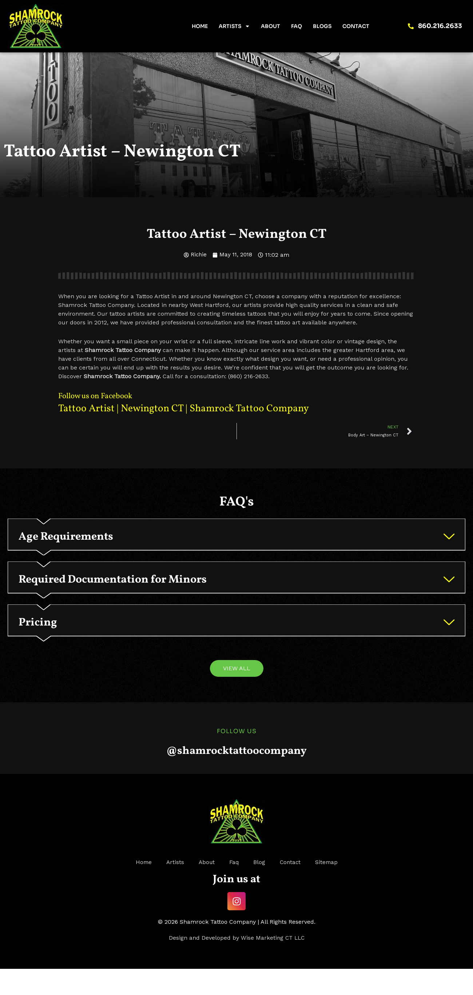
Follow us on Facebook (100, 396)
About (270, 26)
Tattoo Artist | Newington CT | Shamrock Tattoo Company (194, 408)
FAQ (296, 26)
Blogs (322, 26)
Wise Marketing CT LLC (273, 963)
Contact (355, 26)
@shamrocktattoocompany (236, 776)
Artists (234, 26)
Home (200, 26)
